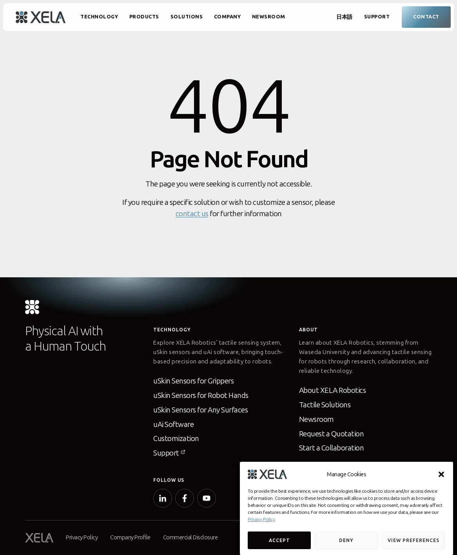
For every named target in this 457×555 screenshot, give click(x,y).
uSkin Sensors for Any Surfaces (200, 409)
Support (377, 17)
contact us (192, 213)
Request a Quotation (331, 433)
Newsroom (268, 17)
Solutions (186, 17)
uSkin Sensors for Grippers (193, 380)
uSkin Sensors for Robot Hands (200, 395)
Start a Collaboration (331, 447)
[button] (441, 474)
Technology (99, 17)
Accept (279, 540)
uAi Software (173, 424)
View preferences (413, 540)
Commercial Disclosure (190, 537)
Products (144, 17)
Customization (176, 438)
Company (227, 17)
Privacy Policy (261, 519)
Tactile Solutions (325, 404)
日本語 (344, 17)
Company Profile (130, 537)
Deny (346, 540)
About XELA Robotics (332, 390)
